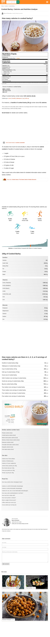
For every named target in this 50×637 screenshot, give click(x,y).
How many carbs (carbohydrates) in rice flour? (12, 493)
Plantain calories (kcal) (7, 433)
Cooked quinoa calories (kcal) (9, 435)
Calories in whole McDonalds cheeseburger (12, 488)
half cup (27, 98)
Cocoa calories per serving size (9, 504)
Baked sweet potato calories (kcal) (10, 437)
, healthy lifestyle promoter (13, 13)
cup (23, 98)
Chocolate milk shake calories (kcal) (10, 444)
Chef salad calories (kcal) (8, 449)
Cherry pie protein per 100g (8, 470)
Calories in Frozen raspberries (9, 463)
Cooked (6, 6)
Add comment (6, 564)
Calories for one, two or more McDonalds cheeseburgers (15, 490)
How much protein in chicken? (9, 497)
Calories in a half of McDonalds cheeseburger (12, 486)
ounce (9, 98)
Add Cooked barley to (15, 142)
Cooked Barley (12, 6)
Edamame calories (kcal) (7, 442)
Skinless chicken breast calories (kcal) (11, 440)
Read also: (21, 179)
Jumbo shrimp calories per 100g (9, 465)
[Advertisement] (25, 128)
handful (14, 98)
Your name (4, 542)
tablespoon (19, 98)
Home (2, 6)
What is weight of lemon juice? (9, 500)
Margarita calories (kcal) (7, 447)
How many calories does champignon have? (12, 482)
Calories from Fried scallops (8, 458)
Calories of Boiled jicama (7, 461)
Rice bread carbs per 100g (8, 468)
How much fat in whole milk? (8, 495)
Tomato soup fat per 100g (8, 472)
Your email (4, 547)
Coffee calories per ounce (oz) (9, 502)
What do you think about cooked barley (9, 551)
